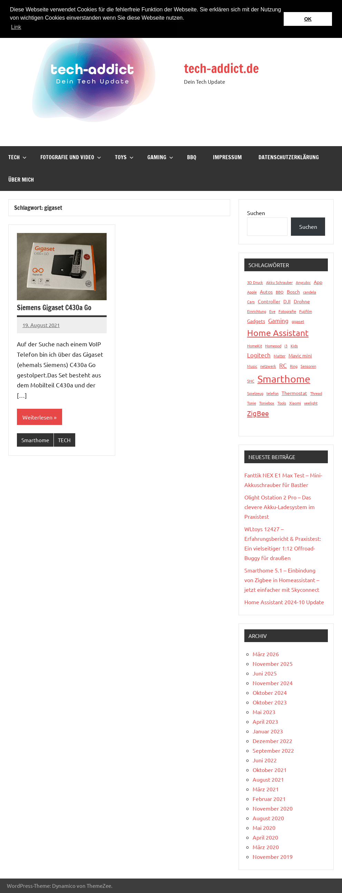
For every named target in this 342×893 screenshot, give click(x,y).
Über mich (21, 179)
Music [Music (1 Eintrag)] (252, 366)
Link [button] (16, 27)
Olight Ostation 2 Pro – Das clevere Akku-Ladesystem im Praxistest (279, 507)
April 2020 (265, 837)
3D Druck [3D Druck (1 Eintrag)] (255, 282)
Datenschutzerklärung (288, 157)
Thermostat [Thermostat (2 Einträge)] (294, 393)
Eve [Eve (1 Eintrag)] (272, 311)
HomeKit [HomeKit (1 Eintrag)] (254, 345)
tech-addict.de (221, 68)
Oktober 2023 (270, 702)
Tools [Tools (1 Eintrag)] (281, 403)
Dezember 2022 (272, 740)
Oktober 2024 (270, 692)
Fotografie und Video (70, 157)
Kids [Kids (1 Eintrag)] (294, 345)
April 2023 (265, 721)
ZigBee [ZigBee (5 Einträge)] (258, 413)
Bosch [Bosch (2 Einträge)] (293, 291)
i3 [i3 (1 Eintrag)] (285, 345)
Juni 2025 (265, 673)
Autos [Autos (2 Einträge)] (266, 291)
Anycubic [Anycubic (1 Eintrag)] (303, 282)
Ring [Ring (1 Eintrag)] (293, 366)
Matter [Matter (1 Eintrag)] (279, 355)
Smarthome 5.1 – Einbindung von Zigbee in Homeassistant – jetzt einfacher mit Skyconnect (281, 580)
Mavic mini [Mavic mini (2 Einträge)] (300, 355)
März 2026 (266, 653)
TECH (17, 157)
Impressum (227, 157)
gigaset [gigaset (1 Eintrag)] (298, 321)
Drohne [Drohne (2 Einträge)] (302, 301)
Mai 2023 (264, 711)
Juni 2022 (265, 760)
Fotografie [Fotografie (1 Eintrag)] (287, 311)
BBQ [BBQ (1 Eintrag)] (280, 292)
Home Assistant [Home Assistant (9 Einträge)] (278, 332)
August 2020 (268, 817)
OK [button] (308, 19)
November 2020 (273, 808)
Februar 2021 (269, 798)
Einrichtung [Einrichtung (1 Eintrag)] (256, 311)
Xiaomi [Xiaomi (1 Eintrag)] (295, 403)
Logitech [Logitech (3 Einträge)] (259, 354)
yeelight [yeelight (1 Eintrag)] (310, 403)
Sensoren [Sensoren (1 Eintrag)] (308, 366)
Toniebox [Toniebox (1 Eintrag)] (266, 403)
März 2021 (266, 788)
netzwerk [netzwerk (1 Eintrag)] (268, 366)
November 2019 (273, 856)
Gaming (160, 157)
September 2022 (273, 750)
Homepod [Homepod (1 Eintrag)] (273, 345)
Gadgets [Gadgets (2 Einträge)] (256, 321)
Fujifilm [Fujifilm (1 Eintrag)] (305, 311)
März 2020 (266, 846)
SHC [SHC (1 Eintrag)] (250, 381)
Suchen (256, 212)
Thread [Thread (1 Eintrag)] (316, 393)
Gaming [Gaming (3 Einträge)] (278, 320)
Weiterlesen (37, 417)
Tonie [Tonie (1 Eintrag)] (251, 403)
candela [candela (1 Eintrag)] (309, 292)
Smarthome (35, 440)
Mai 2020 (264, 827)
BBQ (191, 157)
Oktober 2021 (270, 769)
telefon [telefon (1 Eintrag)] (272, 393)
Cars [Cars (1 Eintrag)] (251, 301)
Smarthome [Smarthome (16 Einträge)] (283, 379)
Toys (124, 157)
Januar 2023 (268, 731)
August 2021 (268, 779)
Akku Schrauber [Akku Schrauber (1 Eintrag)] (279, 282)
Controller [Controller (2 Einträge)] (269, 301)
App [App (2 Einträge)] (318, 282)
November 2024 (273, 682)
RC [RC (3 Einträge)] (283, 365)
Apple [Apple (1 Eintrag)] (252, 292)
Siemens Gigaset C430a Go (54, 308)
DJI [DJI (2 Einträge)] (287, 301)
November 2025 (273, 663)
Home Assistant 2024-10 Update (284, 601)
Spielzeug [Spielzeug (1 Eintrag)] (255, 393)
